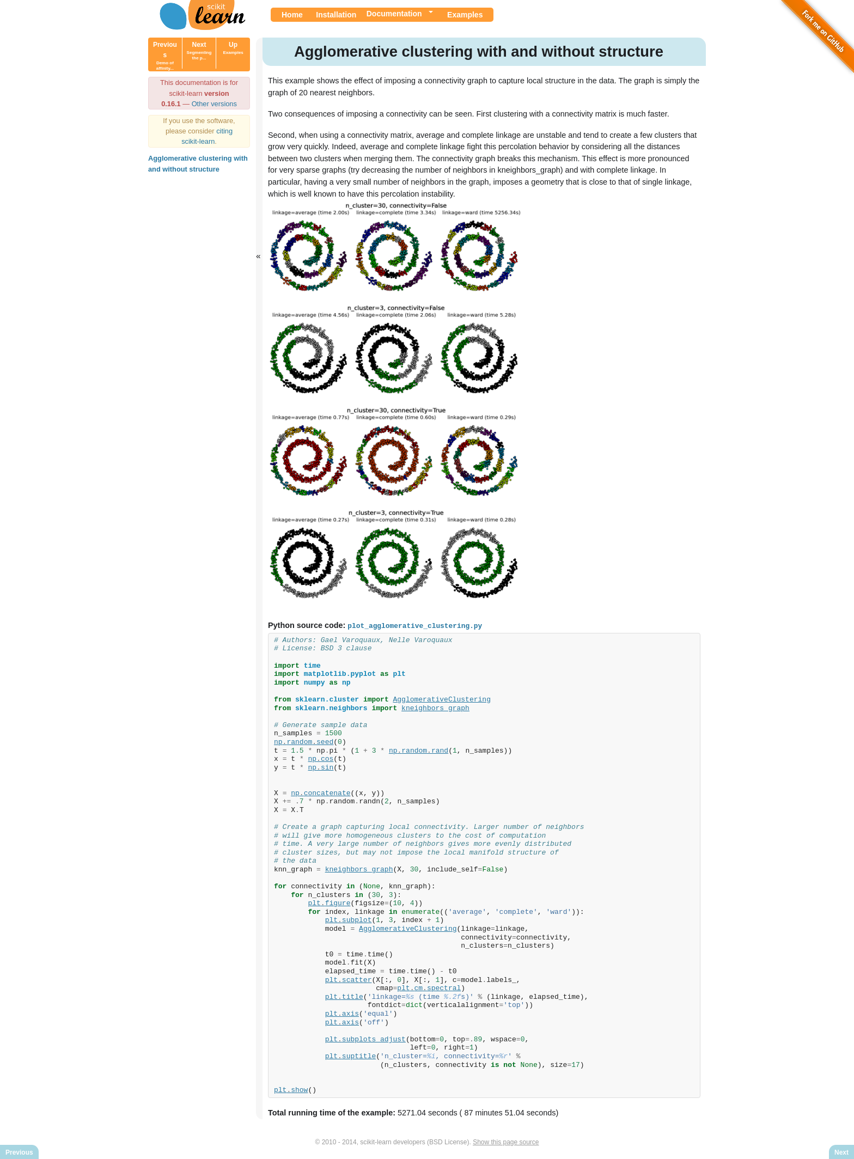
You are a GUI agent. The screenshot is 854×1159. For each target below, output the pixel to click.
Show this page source (506, 1141)
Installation (336, 14)
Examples (465, 14)
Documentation (394, 13)
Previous (165, 56)
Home (292, 14)
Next (199, 50)
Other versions (214, 104)
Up (233, 48)
